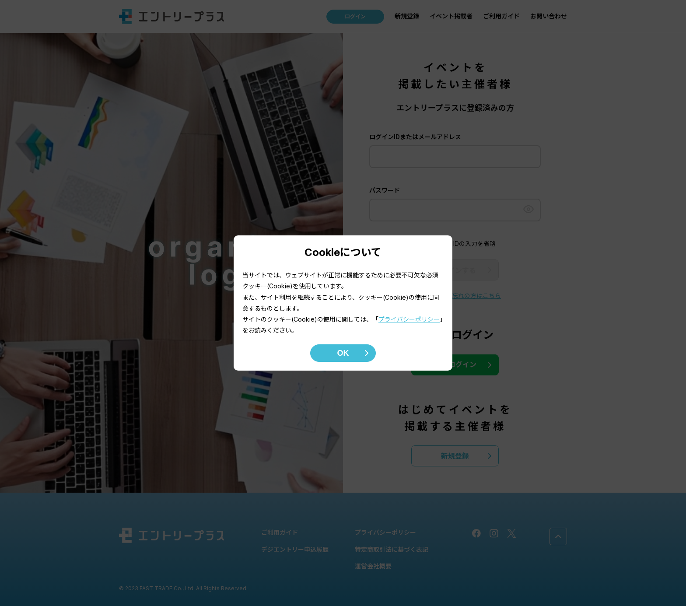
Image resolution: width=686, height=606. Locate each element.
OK (343, 353)
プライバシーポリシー (409, 319)
